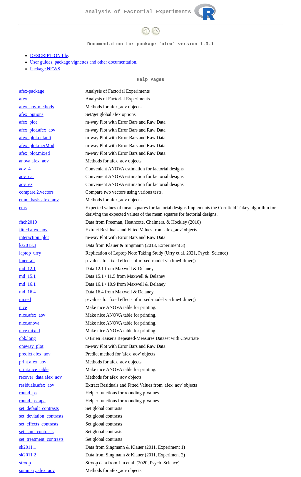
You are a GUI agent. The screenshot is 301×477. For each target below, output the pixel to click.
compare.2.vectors (36, 192)
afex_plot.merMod (36, 145)
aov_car (26, 176)
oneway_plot (31, 346)
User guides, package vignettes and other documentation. (83, 61)
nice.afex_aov (32, 315)
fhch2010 (28, 222)
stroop (25, 462)
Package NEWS (45, 68)
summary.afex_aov (37, 470)
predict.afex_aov (35, 353)
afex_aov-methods (36, 106)
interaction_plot (34, 237)
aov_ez (25, 184)
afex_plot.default (35, 137)
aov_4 (25, 168)
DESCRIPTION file (49, 55)
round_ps (28, 392)
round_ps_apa (32, 400)
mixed (25, 299)
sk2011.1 (27, 447)
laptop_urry (30, 252)
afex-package (31, 91)
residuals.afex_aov (36, 385)
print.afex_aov (32, 361)
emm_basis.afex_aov (39, 199)
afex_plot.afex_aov (37, 129)
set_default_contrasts (39, 408)
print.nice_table (34, 369)
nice (23, 307)
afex (23, 98)
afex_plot (28, 121)
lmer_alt (27, 260)
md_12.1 (27, 268)
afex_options (31, 114)
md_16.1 (27, 284)
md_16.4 (27, 291)
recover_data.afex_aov (40, 377)
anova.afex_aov (34, 160)
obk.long (27, 338)
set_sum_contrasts (36, 431)
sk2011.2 (27, 454)
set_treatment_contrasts (41, 439)
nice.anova (29, 322)
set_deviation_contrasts (41, 415)
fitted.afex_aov (33, 229)
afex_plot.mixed (34, 153)
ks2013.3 (27, 245)
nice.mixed (29, 330)
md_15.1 (27, 276)
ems (23, 207)
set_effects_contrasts (38, 423)
